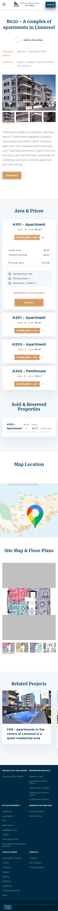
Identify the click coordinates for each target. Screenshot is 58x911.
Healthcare (7, 886)
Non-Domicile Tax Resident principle (14, 845)
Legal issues (7, 816)
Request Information (29, 303)
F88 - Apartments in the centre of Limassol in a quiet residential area (25, 734)
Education (6, 881)
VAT (4, 821)
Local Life (6, 867)
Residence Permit (36, 811)
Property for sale (36, 777)
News (4, 895)
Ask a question (35, 863)
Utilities (5, 835)
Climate (5, 863)
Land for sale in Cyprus (39, 799)
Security (5, 877)
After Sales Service (10, 839)
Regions (5, 872)
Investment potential (11, 891)
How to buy (7, 811)
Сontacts (33, 858)
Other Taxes (7, 825)
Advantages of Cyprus (11, 858)
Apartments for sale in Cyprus (38, 782)
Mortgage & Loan (9, 830)
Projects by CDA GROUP (12, 777)
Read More (12, 175)
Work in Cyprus (35, 816)
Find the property (36, 867)
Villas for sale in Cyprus (39, 788)
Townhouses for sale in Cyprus (39, 794)
